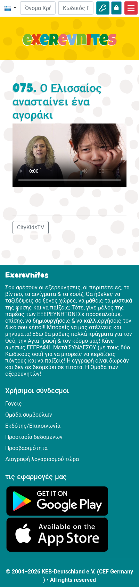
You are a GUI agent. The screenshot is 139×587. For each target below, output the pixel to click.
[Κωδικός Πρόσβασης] (75, 8)
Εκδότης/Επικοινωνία (32, 426)
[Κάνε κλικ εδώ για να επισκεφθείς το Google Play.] (57, 500)
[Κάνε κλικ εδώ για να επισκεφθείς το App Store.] (57, 534)
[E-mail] (38, 8)
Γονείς (13, 403)
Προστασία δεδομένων (34, 437)
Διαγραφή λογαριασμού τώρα (42, 459)
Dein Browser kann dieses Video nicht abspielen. (69, 156)
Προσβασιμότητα (26, 448)
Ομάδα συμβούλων (28, 414)
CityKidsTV (30, 227)
